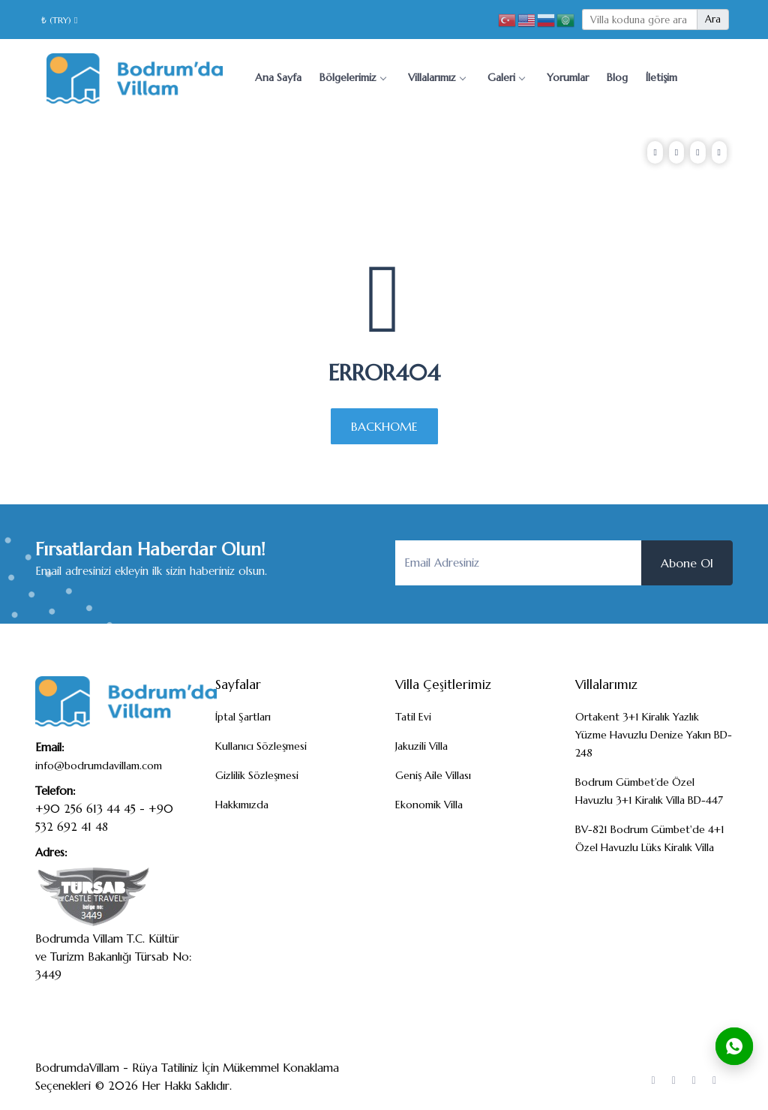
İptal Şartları (243, 716)
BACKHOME (384, 426)
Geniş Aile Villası (433, 775)
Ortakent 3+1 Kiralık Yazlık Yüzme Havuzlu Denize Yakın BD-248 (653, 735)
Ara (713, 19)
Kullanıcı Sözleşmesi (261, 746)
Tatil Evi (413, 716)
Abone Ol (687, 562)
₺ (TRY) (59, 20)
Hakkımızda (241, 804)
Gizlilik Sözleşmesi (256, 775)
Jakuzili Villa (421, 746)
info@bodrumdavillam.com (98, 765)
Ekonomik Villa (429, 804)
